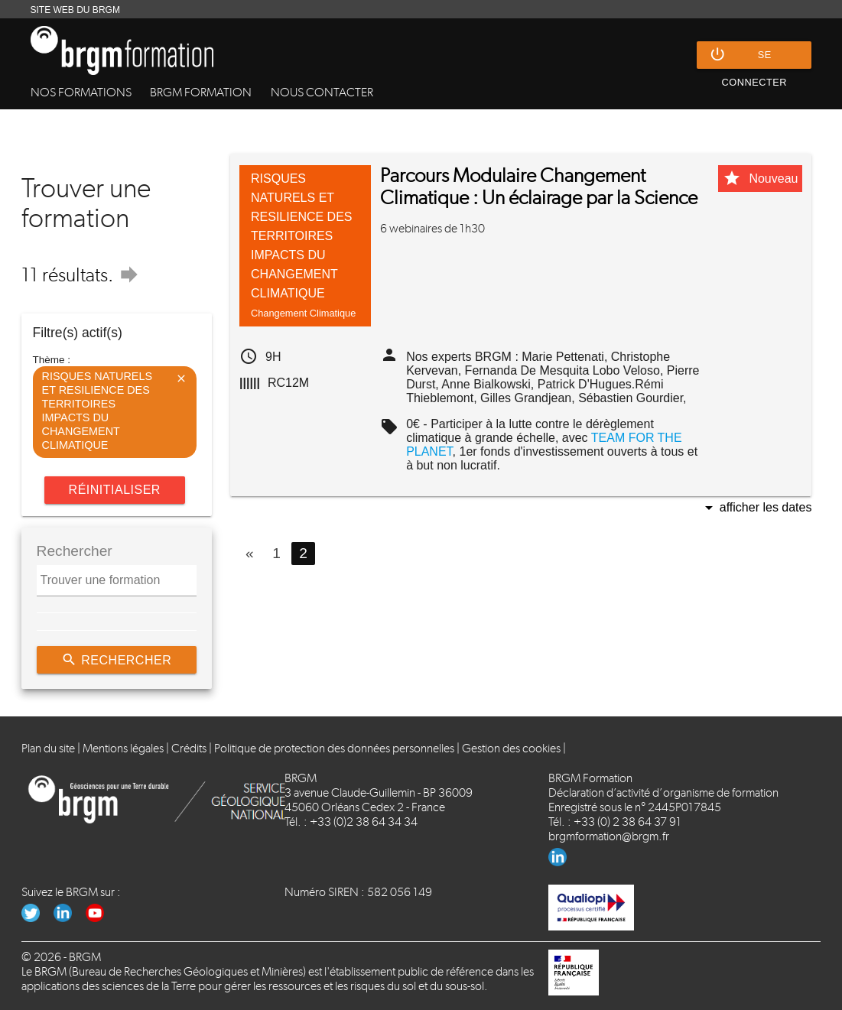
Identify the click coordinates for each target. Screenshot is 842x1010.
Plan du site (48, 748)
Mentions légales (123, 748)
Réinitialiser (115, 489)
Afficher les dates (756, 509)
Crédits (188, 748)
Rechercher (116, 660)
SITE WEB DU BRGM (75, 10)
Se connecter (748, 55)
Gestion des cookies (511, 748)
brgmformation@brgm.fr (608, 836)
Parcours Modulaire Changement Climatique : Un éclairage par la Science (538, 186)
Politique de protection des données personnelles (334, 748)
